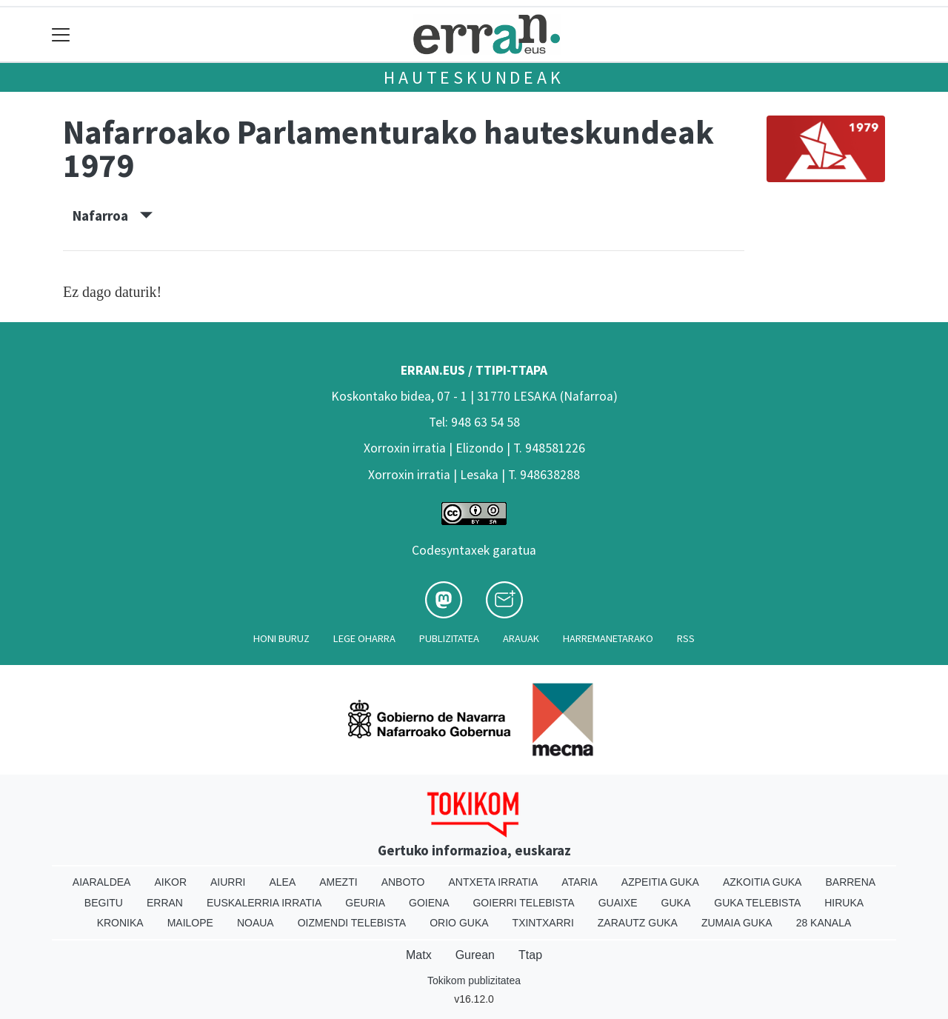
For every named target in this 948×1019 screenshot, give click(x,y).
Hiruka (844, 903)
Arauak (521, 638)
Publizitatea (449, 638)
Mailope (190, 923)
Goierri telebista (523, 903)
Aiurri (227, 882)
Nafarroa (113, 215)
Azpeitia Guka (660, 882)
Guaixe (618, 903)
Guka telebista (757, 903)
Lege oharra (364, 638)
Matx (419, 955)
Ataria (579, 882)
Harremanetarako (608, 638)
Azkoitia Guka (762, 882)
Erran (165, 903)
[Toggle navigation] (61, 34)
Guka (676, 903)
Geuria (365, 903)
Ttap (530, 955)
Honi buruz (281, 638)
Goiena (429, 903)
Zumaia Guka (736, 923)
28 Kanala (824, 923)
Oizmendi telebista (352, 923)
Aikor (170, 882)
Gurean (475, 955)
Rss (686, 638)
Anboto (403, 882)
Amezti (338, 882)
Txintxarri (543, 923)
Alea (282, 882)
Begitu (103, 903)
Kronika (120, 923)
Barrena (850, 882)
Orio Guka (459, 923)
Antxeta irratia (493, 882)
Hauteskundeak (474, 77)
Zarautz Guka (638, 923)
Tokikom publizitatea (474, 980)
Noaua (255, 923)
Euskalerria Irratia (264, 903)
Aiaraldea (102, 882)
